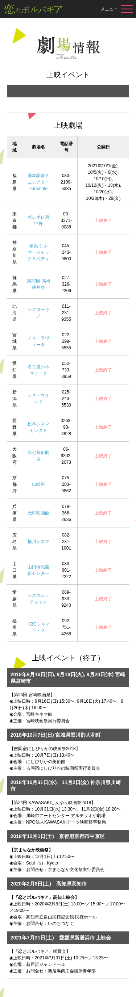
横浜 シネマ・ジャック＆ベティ (38, 252)
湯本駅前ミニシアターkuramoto (38, 182)
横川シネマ (38, 541)
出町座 (38, 484)
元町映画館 (38, 513)
